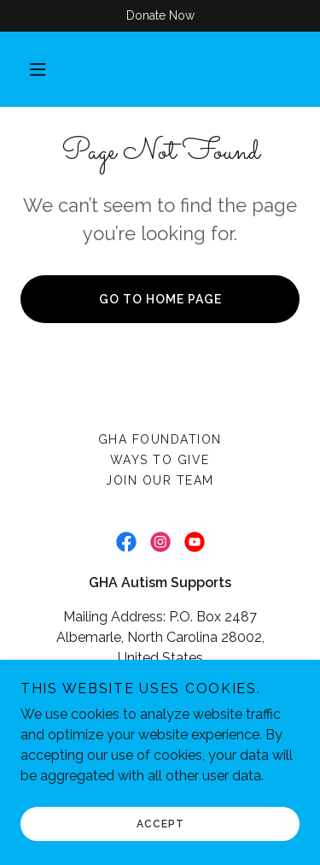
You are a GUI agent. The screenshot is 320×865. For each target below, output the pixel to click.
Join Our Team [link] (159, 480)
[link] (126, 542)
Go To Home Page (160, 299)
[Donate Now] (160, 16)
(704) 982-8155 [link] (219, 692)
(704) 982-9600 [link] (103, 692)
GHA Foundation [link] (160, 439)
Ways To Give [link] (160, 460)
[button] (37, 69)
